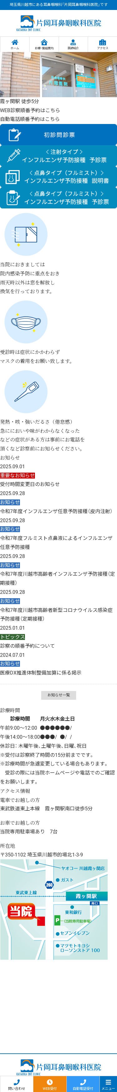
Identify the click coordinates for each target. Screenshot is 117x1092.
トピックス (12, 637)
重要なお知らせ (17, 476)
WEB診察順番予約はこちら (30, 110)
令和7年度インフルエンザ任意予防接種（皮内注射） (56, 511)
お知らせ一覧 (58, 695)
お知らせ (10, 502)
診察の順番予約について (27, 646)
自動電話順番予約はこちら (30, 119)
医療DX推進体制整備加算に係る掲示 (40, 673)
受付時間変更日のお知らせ (30, 484)
